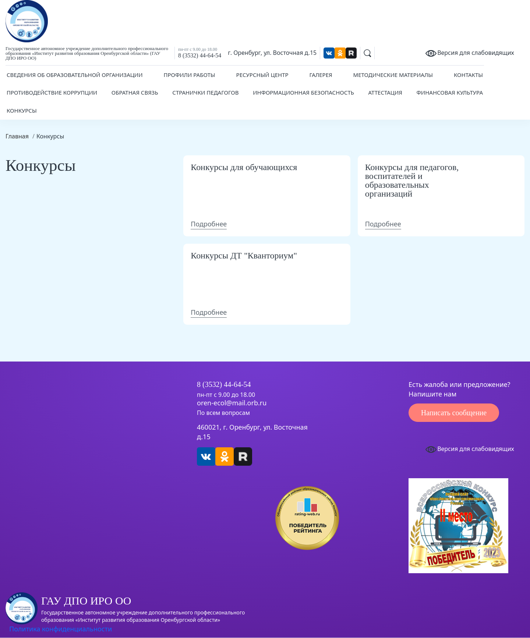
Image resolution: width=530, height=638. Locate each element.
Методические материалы (393, 74)
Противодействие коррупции (52, 92)
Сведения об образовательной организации (75, 74)
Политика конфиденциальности (60, 628)
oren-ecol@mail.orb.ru (231, 403)
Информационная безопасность (303, 92)
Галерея (321, 74)
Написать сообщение (454, 413)
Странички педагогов (205, 92)
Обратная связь (135, 92)
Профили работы (189, 74)
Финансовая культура (450, 92)
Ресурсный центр (262, 74)
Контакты (468, 74)
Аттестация (385, 92)
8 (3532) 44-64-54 (199, 55)
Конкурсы (22, 110)
